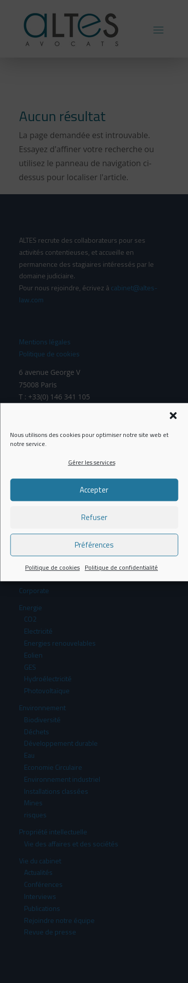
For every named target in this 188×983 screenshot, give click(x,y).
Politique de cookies (52, 574)
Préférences (94, 552)
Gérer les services (91, 469)
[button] (173, 423)
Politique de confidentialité (121, 574)
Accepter (94, 497)
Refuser (94, 524)
